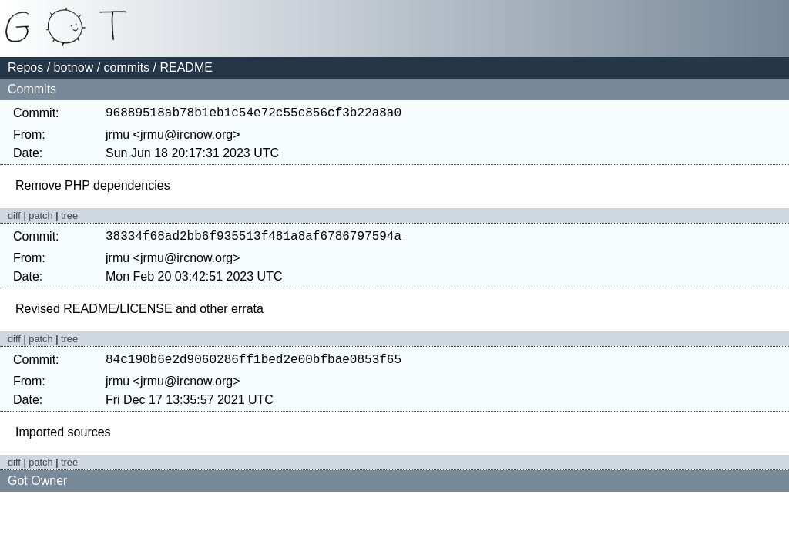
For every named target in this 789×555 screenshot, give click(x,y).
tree (69, 218)
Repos (25, 67)
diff (14, 218)
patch (40, 218)
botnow (74, 67)
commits (127, 67)
